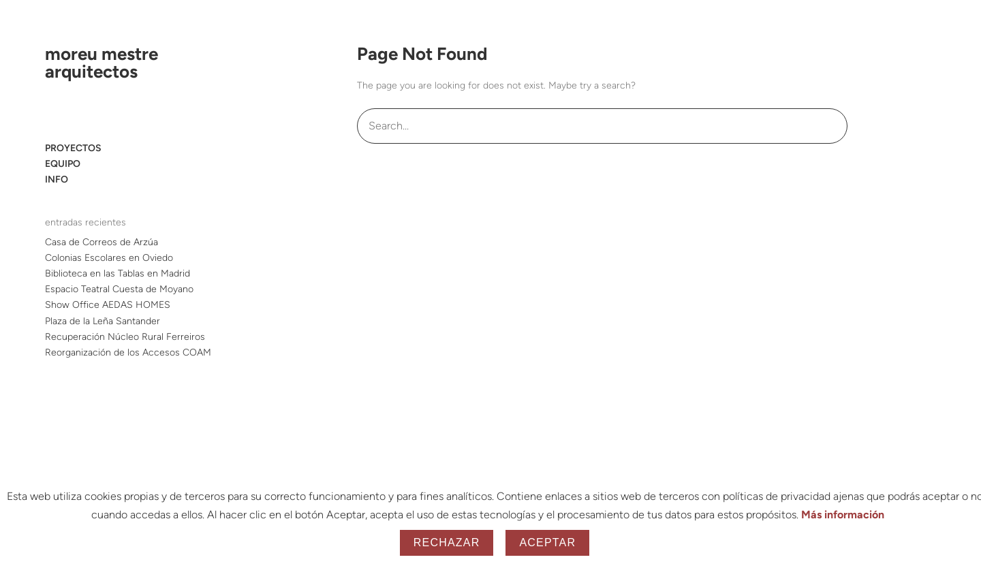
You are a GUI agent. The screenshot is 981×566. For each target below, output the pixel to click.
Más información (842, 514)
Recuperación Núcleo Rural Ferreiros (125, 337)
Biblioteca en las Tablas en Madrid (117, 273)
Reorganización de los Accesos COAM (128, 352)
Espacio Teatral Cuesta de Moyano (119, 289)
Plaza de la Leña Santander (102, 321)
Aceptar (547, 542)
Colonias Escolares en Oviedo (109, 258)
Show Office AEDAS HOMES (107, 305)
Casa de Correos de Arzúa (101, 242)
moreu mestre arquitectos (101, 62)
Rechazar (447, 542)
